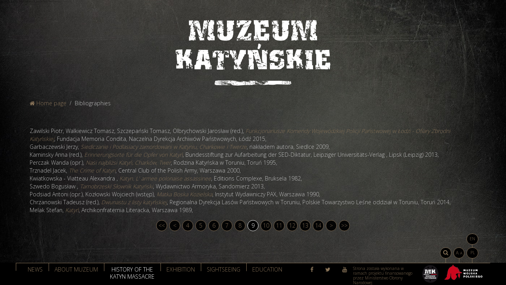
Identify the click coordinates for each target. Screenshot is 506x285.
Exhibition (180, 269)
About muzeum (76, 269)
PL (472, 252)
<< (162, 225)
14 (318, 225)
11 (279, 225)
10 (266, 225)
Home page (48, 103)
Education (267, 269)
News (35, 269)
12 (292, 225)
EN (472, 238)
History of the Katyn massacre (132, 272)
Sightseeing (223, 269)
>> (344, 225)
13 (305, 225)
